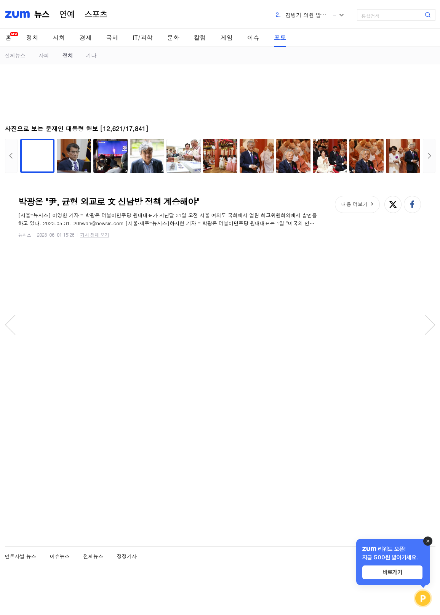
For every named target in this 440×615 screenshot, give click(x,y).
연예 (67, 14)
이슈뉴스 (60, 556)
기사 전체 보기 (94, 234)
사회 (59, 37)
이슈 (253, 37)
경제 (86, 37)
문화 (173, 37)
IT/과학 (143, 37)
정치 (32, 37)
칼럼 (200, 37)
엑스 (393, 204)
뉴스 (42, 14)
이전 (11, 156)
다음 (429, 156)
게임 (227, 37)
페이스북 (412, 204)
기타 (91, 55)
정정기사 (127, 556)
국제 (112, 37)
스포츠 (96, 14)
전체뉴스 (15, 55)
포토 (280, 37)
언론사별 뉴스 (20, 556)
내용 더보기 (354, 204)
